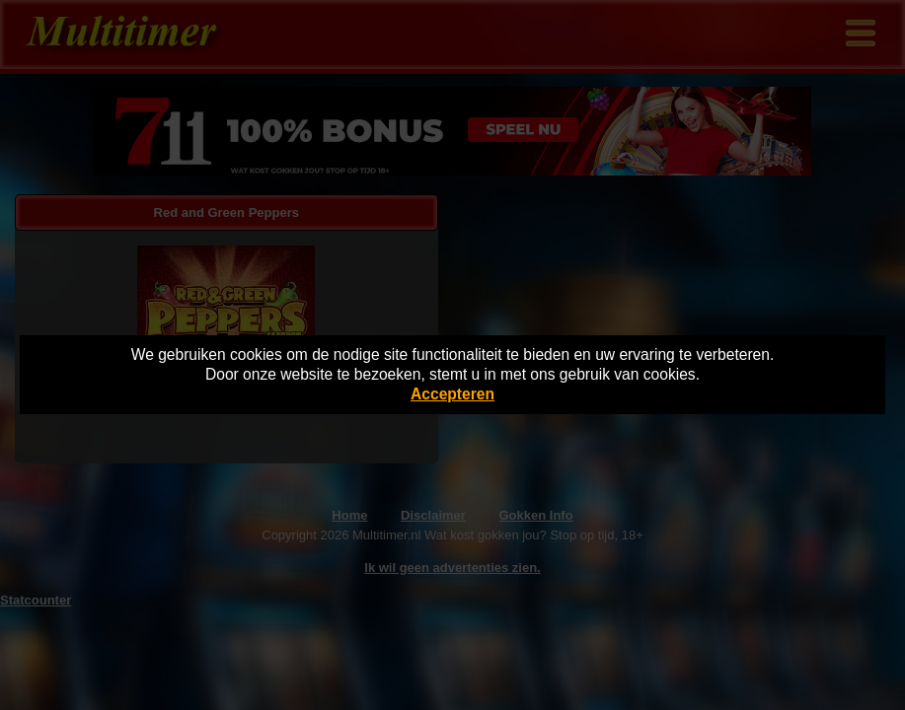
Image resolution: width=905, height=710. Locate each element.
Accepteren (452, 394)
